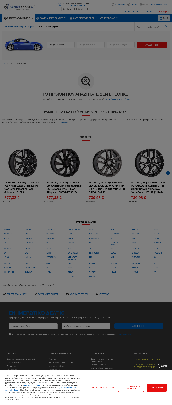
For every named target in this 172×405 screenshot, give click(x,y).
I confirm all (156, 388)
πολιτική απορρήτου (32, 385)
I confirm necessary (103, 388)
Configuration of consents (131, 388)
